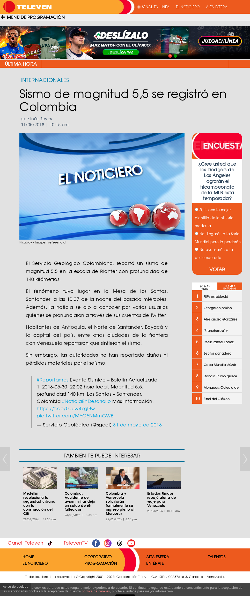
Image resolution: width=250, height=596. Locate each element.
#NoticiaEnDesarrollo (86, 401)
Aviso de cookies (15, 587)
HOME (28, 556)
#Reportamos (53, 379)
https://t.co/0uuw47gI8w (66, 408)
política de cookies (96, 591)
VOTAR (217, 269)
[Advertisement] (216, 490)
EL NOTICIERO (188, 6)
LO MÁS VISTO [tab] (205, 288)
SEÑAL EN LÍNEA (153, 6)
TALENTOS (216, 556)
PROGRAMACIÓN (100, 563)
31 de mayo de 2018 (137, 424)
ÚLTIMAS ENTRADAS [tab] (229, 287)
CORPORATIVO (98, 556)
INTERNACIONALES (45, 79)
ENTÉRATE (155, 563)
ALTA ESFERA (217, 6)
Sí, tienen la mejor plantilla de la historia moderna (214, 217)
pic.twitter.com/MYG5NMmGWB (75, 415)
